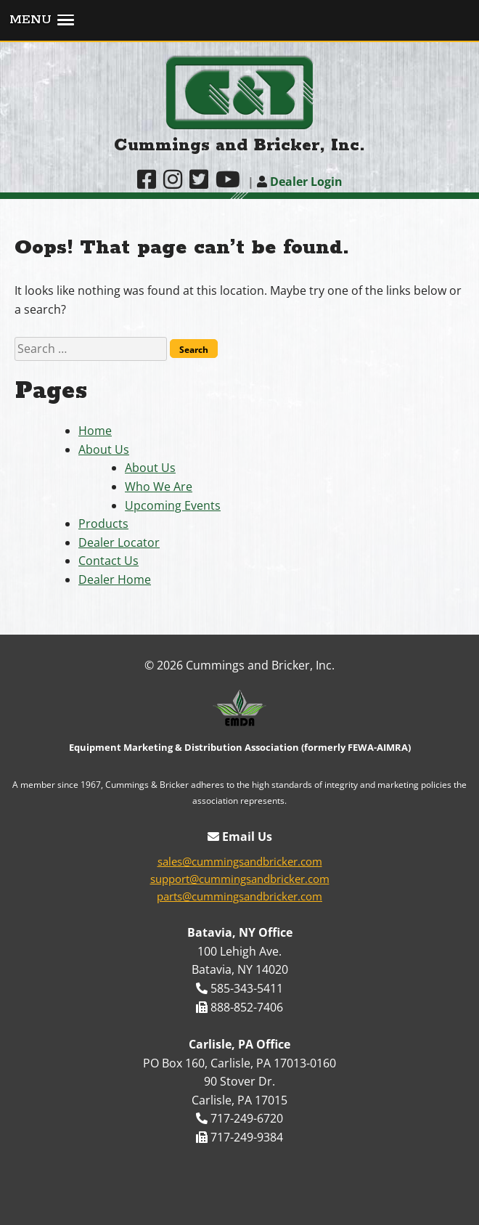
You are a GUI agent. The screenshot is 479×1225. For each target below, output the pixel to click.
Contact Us (108, 561)
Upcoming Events (173, 505)
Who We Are (158, 487)
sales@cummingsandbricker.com (239, 861)
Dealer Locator (119, 542)
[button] (239, 21)
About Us (103, 449)
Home (95, 431)
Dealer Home (114, 579)
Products (103, 524)
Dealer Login (300, 182)
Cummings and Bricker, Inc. (239, 145)
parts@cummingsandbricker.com (239, 896)
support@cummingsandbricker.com (239, 878)
